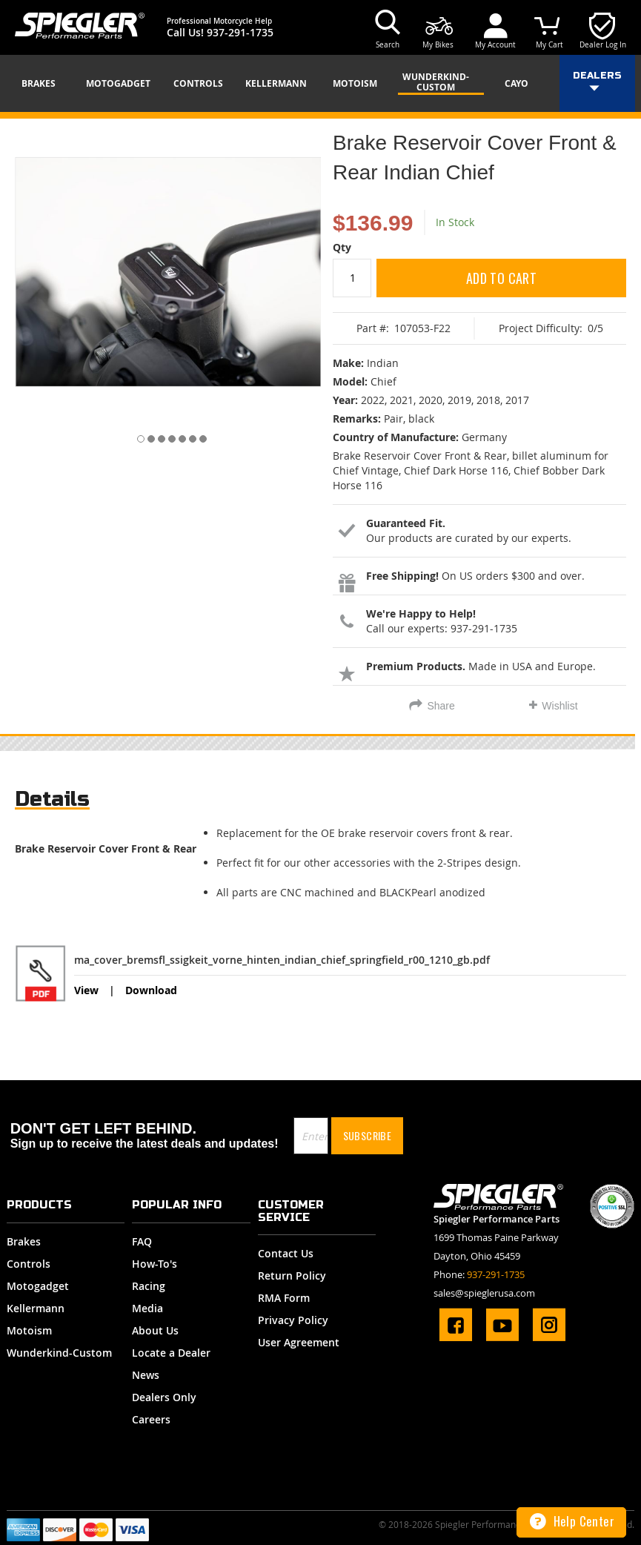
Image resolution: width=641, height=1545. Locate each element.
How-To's (154, 1264)
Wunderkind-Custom (59, 1353)
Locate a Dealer (171, 1353)
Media (147, 1308)
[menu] (320, 83)
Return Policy (292, 1275)
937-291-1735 (240, 32)
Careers (151, 1419)
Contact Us (285, 1253)
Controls (28, 1264)
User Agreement (298, 1342)
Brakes (24, 1241)
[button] (136, 436)
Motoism (29, 1330)
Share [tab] (440, 706)
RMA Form (284, 1298)
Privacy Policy (293, 1320)
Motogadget (38, 1286)
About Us (155, 1330)
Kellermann (35, 1308)
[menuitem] (43, 84)
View (86, 990)
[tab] (52, 802)
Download (151, 990)
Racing (148, 1286)
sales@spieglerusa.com (484, 1293)
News (145, 1375)
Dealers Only (164, 1397)
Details (52, 799)
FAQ (142, 1241)
